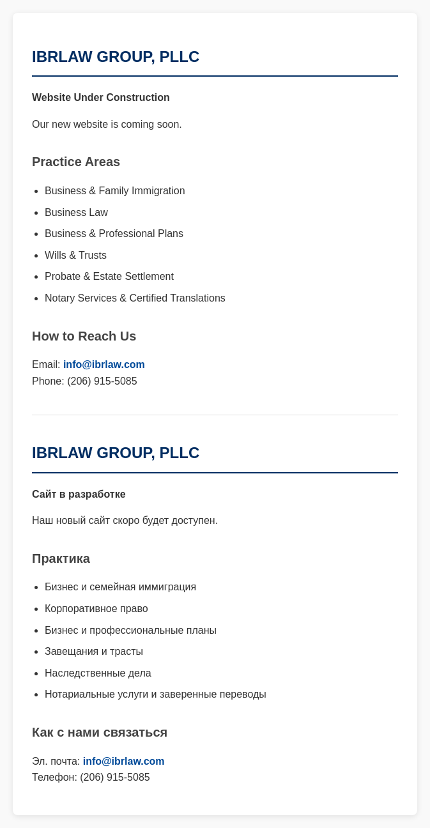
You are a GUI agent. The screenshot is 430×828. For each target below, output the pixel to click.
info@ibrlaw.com (104, 364)
